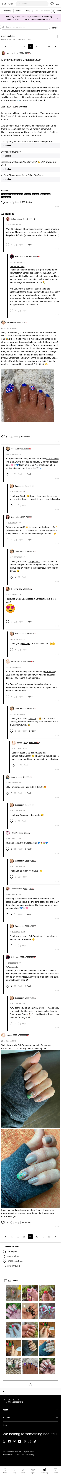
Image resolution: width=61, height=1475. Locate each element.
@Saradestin (52, 459)
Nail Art (27, 194)
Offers (23, 1473)
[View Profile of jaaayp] (16, 777)
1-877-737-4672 (13, 1400)
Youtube (19, 1441)
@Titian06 (33, 871)
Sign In (33, 1471)
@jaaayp (24, 815)
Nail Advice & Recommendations (12, 194)
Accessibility (29, 1455)
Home (5, 1473)
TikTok (35, 1441)
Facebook (9, 1441)
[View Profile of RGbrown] (21, 256)
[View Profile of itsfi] (15, 448)
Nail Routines (45, 194)
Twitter (14, 1441)
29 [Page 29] (24, 47)
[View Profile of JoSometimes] (15, 53)
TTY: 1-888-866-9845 (15, 1402)
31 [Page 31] (37, 47)
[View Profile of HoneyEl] (16, 589)
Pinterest (24, 1441)
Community (44, 1473)
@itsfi (22, 496)
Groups (18, 11)
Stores (56, 1473)
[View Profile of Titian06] (17, 833)
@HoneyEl (25, 643)
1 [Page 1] (11, 47)
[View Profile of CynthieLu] (18, 517)
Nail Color (35, 194)
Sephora (8, 3)
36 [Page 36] (49, 47)
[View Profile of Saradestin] (14, 322)
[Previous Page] (6, 46)
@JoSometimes (17, 266)
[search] (32, 3)
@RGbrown (16, 229)
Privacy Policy (7, 1455)
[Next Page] (55, 46)
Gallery (27, 11)
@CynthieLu (34, 561)
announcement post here (39, 19)
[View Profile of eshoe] (16, 661)
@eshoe (32, 718)
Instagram (4, 1441)
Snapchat (29, 1441)
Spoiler (8, 146)
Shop (14, 1473)
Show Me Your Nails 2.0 (30, 100)
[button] (3, 202)
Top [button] (3, 1391)
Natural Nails (6, 197)
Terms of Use (19, 1455)
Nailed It (11, 36)
